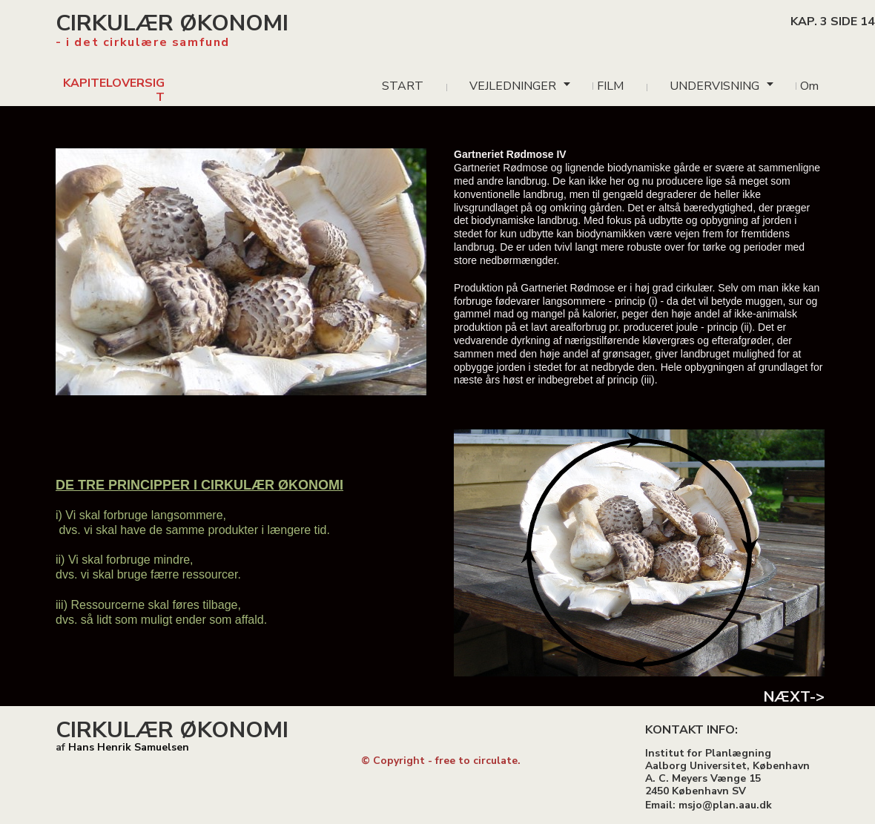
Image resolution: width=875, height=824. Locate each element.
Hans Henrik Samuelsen (128, 747)
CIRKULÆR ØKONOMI (172, 23)
